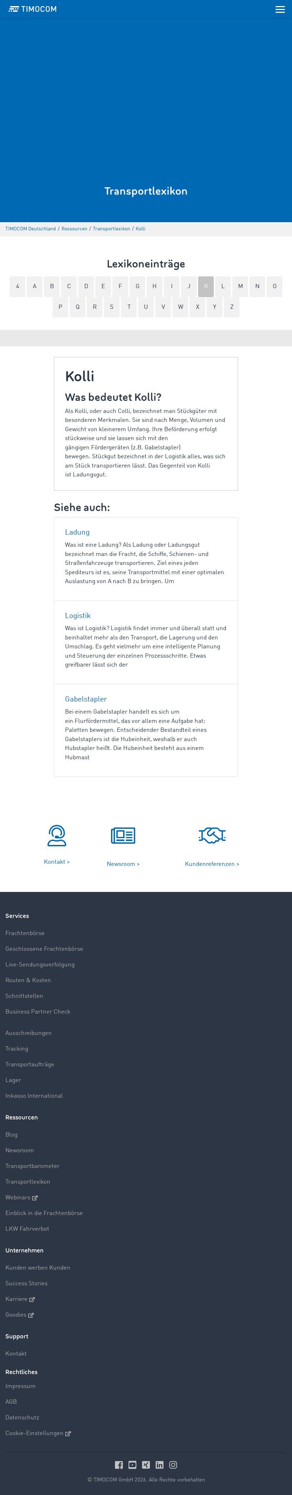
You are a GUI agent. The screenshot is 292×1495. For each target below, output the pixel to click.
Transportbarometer (32, 1166)
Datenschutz (22, 1418)
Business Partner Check (37, 1012)
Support (16, 1336)
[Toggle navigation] (280, 9)
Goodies (19, 1315)
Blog (11, 1135)
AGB (11, 1402)
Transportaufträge (29, 1065)
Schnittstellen (24, 996)
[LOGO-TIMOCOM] (32, 8)
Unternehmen (24, 1250)
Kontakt (16, 1354)
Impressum (20, 1386)
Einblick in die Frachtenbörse (44, 1213)
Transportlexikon (27, 1182)
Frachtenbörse (25, 933)
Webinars (21, 1198)
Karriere (20, 1299)
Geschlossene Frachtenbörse (44, 949)
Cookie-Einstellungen (38, 1434)
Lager (13, 1080)
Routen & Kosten (28, 981)
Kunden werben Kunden (37, 1268)
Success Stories (26, 1284)
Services (17, 916)
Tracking (16, 1049)
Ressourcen (21, 1117)
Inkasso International (34, 1096)
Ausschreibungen (28, 1033)
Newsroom (19, 1151)
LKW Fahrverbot (27, 1229)
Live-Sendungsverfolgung (40, 965)
